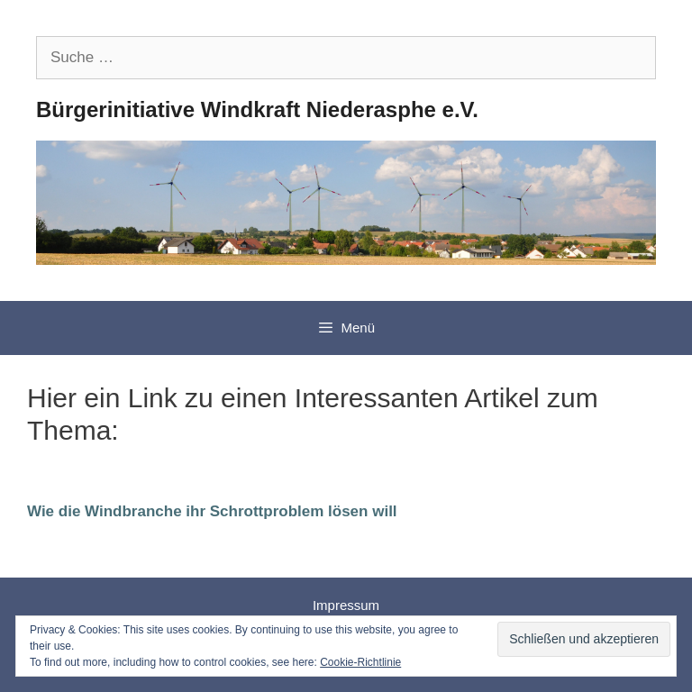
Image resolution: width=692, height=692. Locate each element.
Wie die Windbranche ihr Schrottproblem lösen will (212, 511)
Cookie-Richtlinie (360, 662)
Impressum (346, 605)
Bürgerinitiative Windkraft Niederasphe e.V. (257, 109)
